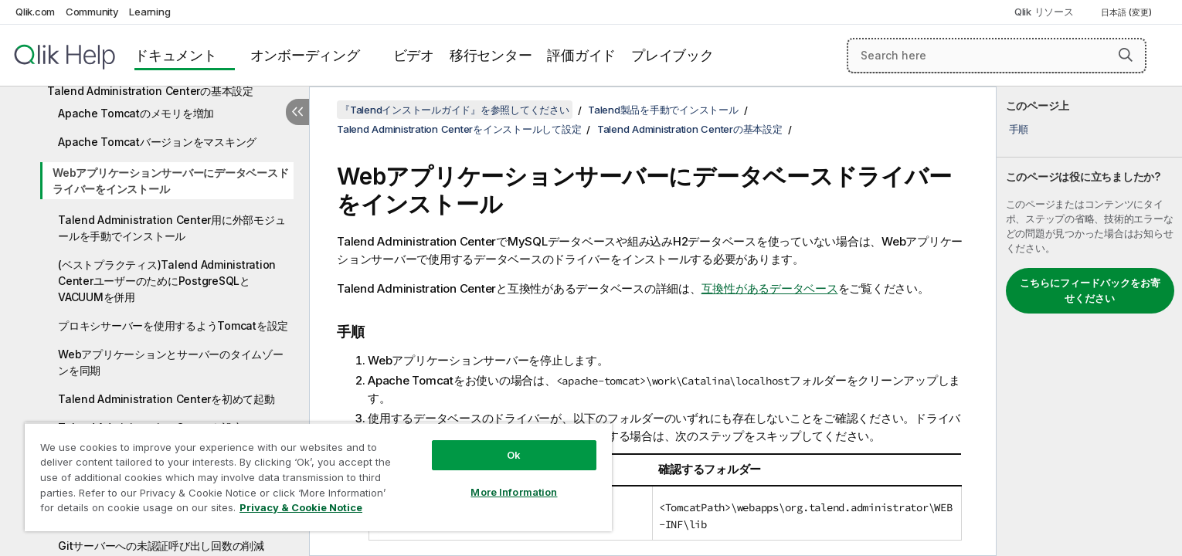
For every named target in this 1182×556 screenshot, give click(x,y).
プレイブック (672, 55)
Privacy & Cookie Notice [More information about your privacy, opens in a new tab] (300, 507)
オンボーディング (305, 55)
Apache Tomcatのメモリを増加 (136, 113)
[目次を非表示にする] (297, 112)
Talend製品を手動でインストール (663, 109)
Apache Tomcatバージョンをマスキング (157, 141)
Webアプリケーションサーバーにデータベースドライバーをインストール (170, 180)
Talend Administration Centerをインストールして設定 (459, 129)
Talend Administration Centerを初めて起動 (166, 398)
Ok (514, 455)
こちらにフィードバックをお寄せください (1090, 290)
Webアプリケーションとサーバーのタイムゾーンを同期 (171, 362)
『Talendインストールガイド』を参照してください (454, 109)
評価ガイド (581, 55)
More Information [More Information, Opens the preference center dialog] (513, 492)
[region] (318, 476)
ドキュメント (175, 55)
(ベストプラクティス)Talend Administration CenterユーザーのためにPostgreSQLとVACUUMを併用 (167, 280)
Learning (149, 11)
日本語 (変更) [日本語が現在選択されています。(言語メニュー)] (1127, 12)
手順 (1019, 129)
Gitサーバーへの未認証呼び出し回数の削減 (161, 545)
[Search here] (996, 55)
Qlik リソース (1044, 11)
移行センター (491, 55)
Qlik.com (35, 11)
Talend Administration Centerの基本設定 (150, 90)
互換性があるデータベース (769, 288)
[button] (1125, 55)
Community (92, 11)
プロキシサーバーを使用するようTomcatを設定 (173, 325)
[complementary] (1089, 321)
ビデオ (413, 55)
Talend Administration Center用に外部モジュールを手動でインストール (171, 227)
